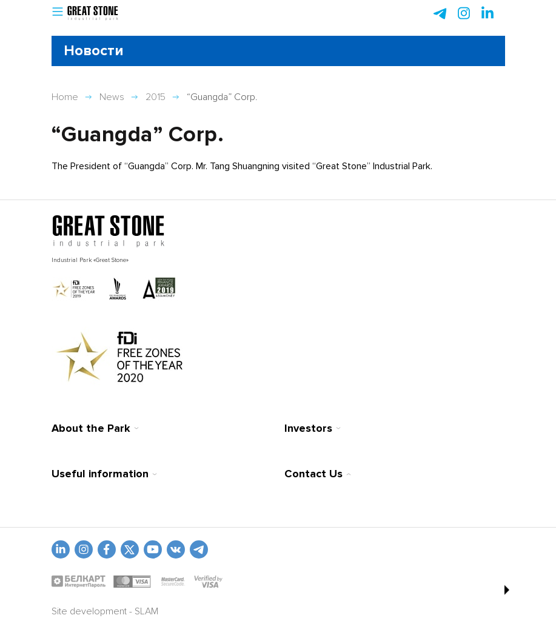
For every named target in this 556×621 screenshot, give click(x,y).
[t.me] (199, 549)
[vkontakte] (130, 549)
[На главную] (109, 231)
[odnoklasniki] (84, 549)
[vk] (176, 549)
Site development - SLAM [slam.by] (105, 611)
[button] (58, 13)
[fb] (107, 549)
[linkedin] (61, 549)
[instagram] (487, 13)
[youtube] (153, 549)
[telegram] (440, 13)
